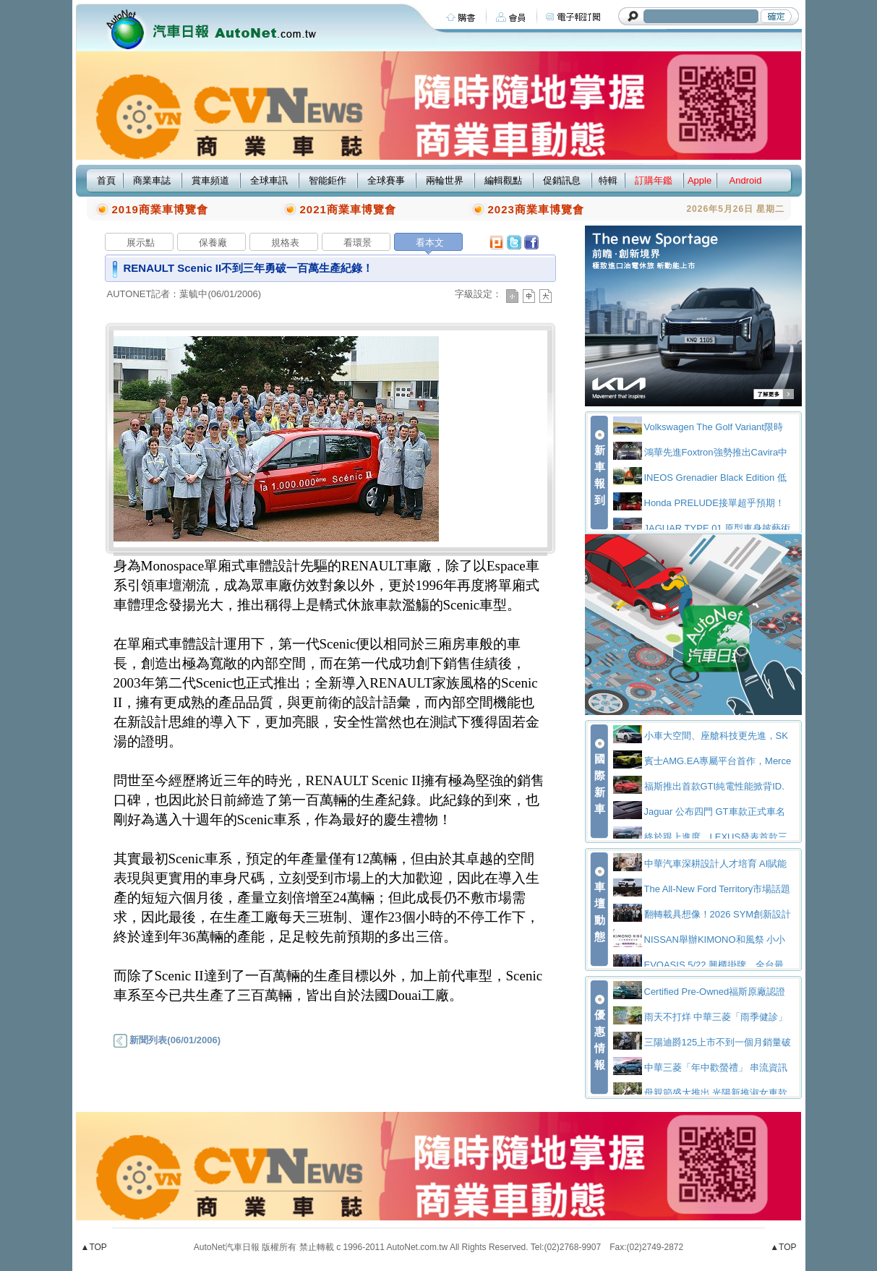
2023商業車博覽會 (536, 209)
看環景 (357, 242)
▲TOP (94, 1247)
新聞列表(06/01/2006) (167, 1040)
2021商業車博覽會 (348, 209)
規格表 (285, 242)
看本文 (430, 242)
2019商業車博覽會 (160, 209)
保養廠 (213, 242)
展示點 (141, 242)
